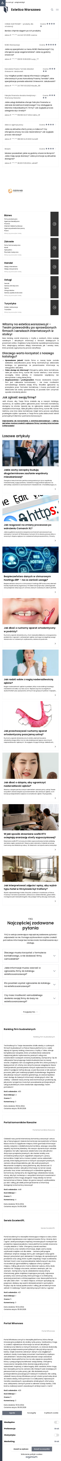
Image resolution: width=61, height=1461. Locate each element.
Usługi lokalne (9, 290)
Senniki (6, 283)
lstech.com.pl (7, 2)
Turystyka (10, 303)
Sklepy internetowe (10, 267)
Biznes (8, 215)
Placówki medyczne (11, 252)
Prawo (6, 231)
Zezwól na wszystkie (42, 1449)
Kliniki (6, 247)
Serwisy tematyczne (11, 286)
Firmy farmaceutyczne (12, 245)
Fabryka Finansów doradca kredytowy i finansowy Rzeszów (20, 96)
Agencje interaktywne (11, 221)
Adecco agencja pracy (14, 125)
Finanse (7, 224)
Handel (8, 263)
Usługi (8, 279)
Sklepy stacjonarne (11, 269)
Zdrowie (9, 241)
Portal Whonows (13, 1323)
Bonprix (8, 149)
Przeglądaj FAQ (30, 1008)
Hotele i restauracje (11, 307)
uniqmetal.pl (19, 2)
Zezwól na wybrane (21, 1449)
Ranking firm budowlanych (20, 1029)
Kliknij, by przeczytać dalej (12, 233)
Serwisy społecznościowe (13, 293)
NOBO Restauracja (12, 45)
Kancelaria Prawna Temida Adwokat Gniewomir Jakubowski (19, 70)
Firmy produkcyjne (10, 219)
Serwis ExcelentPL (14, 1220)
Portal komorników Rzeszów (20, 1122)
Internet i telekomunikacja (13, 226)
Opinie (6, 288)
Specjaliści (8, 250)
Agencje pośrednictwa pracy (14, 228)
